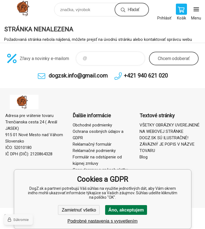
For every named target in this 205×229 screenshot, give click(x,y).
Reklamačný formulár (92, 144)
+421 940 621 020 (146, 75)
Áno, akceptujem (126, 210)
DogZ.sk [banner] (28, 8)
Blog (144, 157)
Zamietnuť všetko (79, 210)
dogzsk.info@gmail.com (78, 75)
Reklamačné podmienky (94, 150)
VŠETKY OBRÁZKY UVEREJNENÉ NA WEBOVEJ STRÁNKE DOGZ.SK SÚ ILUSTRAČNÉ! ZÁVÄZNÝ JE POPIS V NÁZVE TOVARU (169, 138)
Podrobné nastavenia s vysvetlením (102, 221)
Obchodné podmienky (92, 125)
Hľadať (133, 9)
